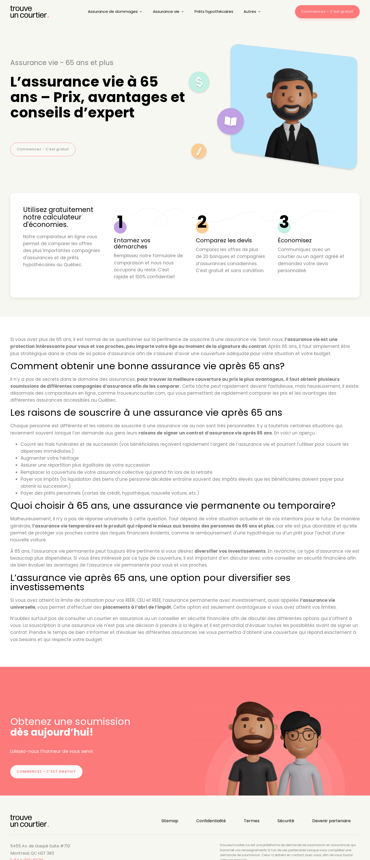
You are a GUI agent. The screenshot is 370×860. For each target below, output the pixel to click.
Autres (252, 11)
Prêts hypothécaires (214, 11)
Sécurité (286, 821)
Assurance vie (168, 11)
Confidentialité (211, 821)
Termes (252, 821)
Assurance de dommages (115, 11)
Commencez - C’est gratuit (43, 149)
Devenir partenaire (331, 821)
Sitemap (169, 821)
